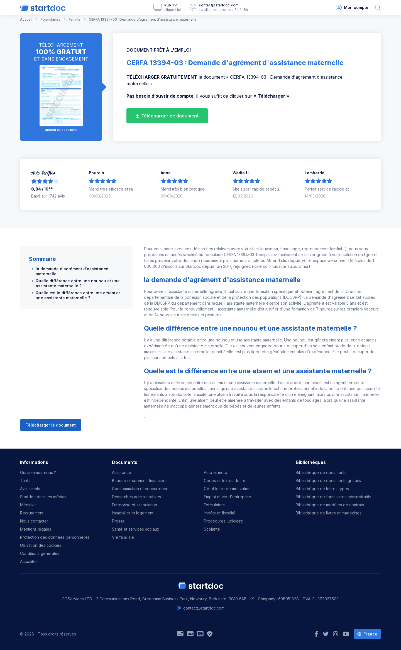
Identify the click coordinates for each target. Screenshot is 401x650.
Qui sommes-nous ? (38, 472)
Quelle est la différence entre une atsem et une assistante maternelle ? (78, 295)
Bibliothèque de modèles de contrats (330, 504)
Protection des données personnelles (55, 537)
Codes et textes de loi (224, 480)
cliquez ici (172, 10)
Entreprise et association (134, 504)
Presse (118, 521)
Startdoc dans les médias (43, 496)
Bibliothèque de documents (321, 472)
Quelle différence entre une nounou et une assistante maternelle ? (78, 283)
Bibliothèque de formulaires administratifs (333, 496)
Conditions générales (39, 553)
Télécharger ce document (167, 116)
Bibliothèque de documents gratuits (328, 480)
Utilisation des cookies (40, 545)
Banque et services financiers (139, 480)
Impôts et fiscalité (220, 513)
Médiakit (28, 504)
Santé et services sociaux (135, 529)
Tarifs (25, 480)
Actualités (29, 561)
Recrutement (31, 513)
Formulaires (214, 504)
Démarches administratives (136, 496)
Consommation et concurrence (140, 488)
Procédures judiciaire (223, 521)
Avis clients (30, 488)
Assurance (121, 472)
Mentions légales (35, 529)
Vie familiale (123, 537)
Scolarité (212, 529)
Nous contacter (34, 521)
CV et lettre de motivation (227, 488)
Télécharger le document (51, 425)
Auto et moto (215, 472)
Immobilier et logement (132, 513)
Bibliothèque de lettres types (322, 488)
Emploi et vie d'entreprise (227, 496)
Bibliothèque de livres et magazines (328, 513)
